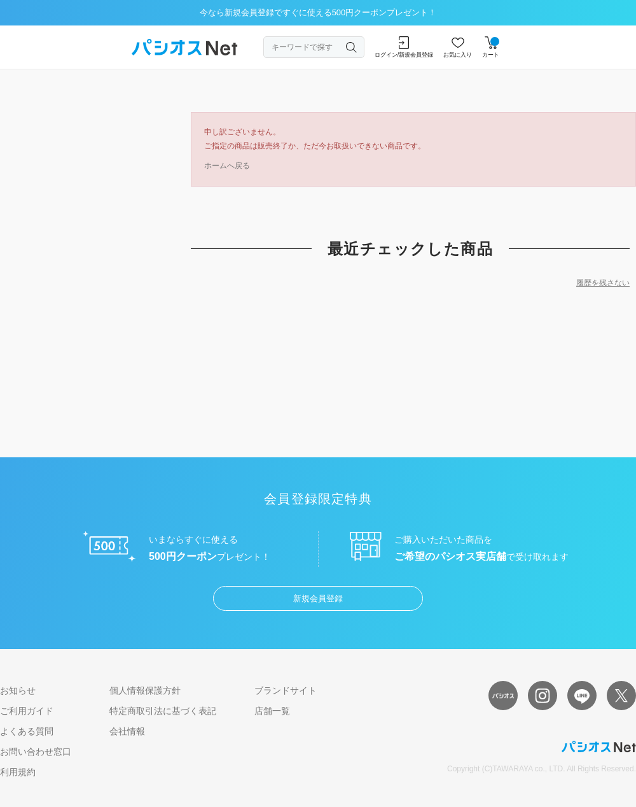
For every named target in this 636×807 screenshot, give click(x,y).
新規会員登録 (318, 598)
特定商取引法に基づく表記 (162, 711)
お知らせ (18, 690)
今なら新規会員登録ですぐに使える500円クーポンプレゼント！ (318, 12)
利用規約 (18, 772)
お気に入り (457, 47)
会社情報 (127, 731)
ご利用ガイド (26, 711)
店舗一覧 (272, 711)
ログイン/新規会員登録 (404, 47)
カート (490, 47)
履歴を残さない (603, 282)
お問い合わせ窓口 (35, 751)
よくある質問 (26, 731)
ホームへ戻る (227, 165)
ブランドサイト (285, 690)
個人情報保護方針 (145, 690)
